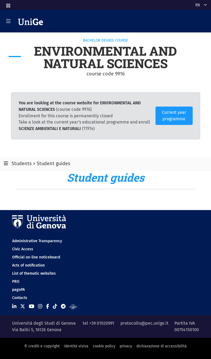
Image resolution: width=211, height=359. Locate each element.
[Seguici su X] (22, 307)
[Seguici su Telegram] (63, 307)
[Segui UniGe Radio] (73, 307)
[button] (8, 4)
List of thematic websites (34, 273)
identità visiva (76, 346)
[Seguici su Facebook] (47, 307)
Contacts (19, 297)
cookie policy (104, 346)
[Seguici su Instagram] (40, 307)
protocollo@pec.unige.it (144, 323)
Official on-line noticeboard (36, 257)
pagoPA (18, 289)
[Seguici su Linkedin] (14, 307)
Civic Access (22, 249)
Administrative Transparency (37, 241)
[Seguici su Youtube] (31, 307)
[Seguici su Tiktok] (55, 307)
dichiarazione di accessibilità (161, 346)
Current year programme (174, 115)
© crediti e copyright (42, 346)
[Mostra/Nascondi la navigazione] (8, 21)
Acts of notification (28, 265)
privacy (126, 346)
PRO (15, 281)
